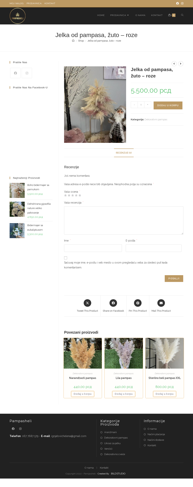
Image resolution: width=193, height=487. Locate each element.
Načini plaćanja (156, 434)
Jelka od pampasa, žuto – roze (104, 40)
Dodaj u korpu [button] (83, 394)
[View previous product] (174, 63)
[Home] (73, 40)
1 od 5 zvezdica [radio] (65, 195)
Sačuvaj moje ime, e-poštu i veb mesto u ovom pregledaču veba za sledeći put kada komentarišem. (115, 265)
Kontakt (49, 3)
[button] (121, 71)
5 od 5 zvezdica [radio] (79, 195)
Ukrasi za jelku (112, 443)
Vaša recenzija (73, 202)
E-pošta (131, 240)
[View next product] (180, 63)
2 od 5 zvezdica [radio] (69, 195)
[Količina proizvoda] (141, 104)
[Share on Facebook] (113, 306)
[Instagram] (181, 3)
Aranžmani (110, 432)
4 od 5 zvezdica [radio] (76, 195)
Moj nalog (17, 3)
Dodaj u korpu (168, 105)
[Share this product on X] (87, 306)
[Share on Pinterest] (138, 306)
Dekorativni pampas (156, 119)
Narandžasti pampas (82, 377)
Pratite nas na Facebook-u (30, 87)
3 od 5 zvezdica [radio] (72, 195)
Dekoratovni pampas (116, 437)
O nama (152, 428)
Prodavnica (34, 3)
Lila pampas (124, 377)
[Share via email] (161, 306)
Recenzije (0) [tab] (124, 152)
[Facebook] (177, 3)
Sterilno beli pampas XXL (165, 377)
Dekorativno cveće (114, 454)
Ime (67, 240)
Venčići (108, 448)
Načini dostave (156, 440)
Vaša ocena (72, 191)
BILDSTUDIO (118, 473)
